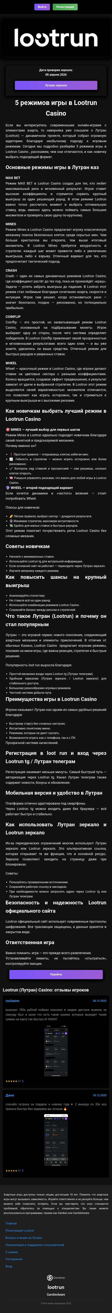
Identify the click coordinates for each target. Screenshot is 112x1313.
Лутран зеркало (56, 85)
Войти (42, 7)
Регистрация (65, 7)
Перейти (56, 974)
